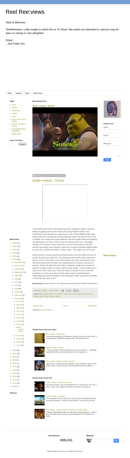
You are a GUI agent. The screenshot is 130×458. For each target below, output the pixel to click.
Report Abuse (109, 255)
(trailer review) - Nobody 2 (55, 396)
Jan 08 (19, 342)
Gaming (18, 93)
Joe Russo (85, 294)
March (17, 292)
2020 (14, 350)
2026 (14, 243)
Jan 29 (19, 308)
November (18, 266)
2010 (14, 383)
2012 (14, 376)
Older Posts (92, 306)
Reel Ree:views (25, 12)
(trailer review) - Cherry (48, 180)
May (16, 285)
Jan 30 (19, 305)
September (18, 272)
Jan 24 (19, 315)
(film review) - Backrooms (55, 334)
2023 (14, 253)
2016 (14, 363)
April (16, 289)
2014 (14, 370)
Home (9, 93)
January (17, 299)
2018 (14, 357)
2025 (14, 246)
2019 (14, 354)
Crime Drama (76, 294)
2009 (14, 386)
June (16, 282)
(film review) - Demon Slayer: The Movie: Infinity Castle (66, 410)
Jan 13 (19, 324)
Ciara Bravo (68, 294)
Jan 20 (19, 321)
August (17, 275)
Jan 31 (19, 301)
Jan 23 (19, 318)
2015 (14, 367)
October (17, 269)
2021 (14, 259)
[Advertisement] (65, 70)
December (18, 262)
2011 (14, 380)
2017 (14, 360)
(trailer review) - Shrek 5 (43, 106)
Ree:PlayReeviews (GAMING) (19, 130)
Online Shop (37, 93)
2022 (14, 256)
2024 (14, 250)
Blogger (80, 451)
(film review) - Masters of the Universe (60, 361)
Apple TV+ (52, 294)
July (16, 279)
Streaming (16, 111)
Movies (14, 108)
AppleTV (60, 294)
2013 (14, 373)
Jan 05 (19, 345)
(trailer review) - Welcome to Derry (58, 382)
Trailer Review (49, 296)
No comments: (54, 290)
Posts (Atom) (47, 310)
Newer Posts (38, 306)
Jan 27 (19, 311)
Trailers (57, 296)
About (27, 93)
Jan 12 (19, 335)
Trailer (41, 296)
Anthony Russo (43, 294)
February (18, 295)
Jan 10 (19, 339)
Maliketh (64, 451)
